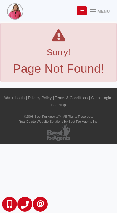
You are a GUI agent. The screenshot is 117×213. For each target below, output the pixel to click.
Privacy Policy (40, 98)
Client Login (101, 98)
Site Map (58, 105)
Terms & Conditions (71, 98)
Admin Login (14, 98)
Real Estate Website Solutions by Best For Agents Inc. (58, 121)
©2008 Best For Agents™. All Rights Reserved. (58, 116)
